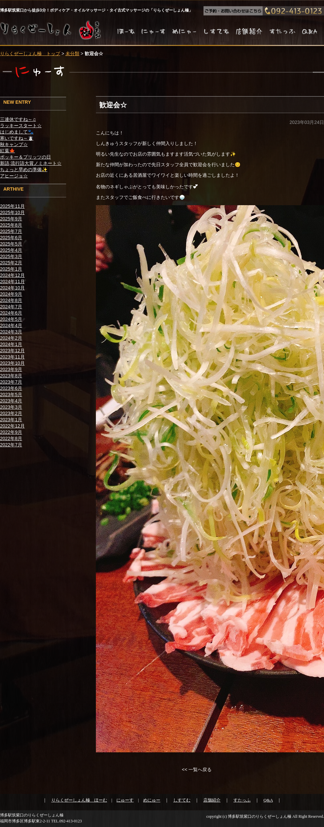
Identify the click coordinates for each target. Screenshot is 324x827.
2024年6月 (11, 313)
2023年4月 (11, 400)
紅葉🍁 (7, 150)
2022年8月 (11, 438)
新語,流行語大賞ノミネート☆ (30, 163)
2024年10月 (12, 287)
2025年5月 (11, 243)
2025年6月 (11, 237)
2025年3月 (11, 256)
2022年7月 (11, 444)
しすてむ (181, 800)
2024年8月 (11, 300)
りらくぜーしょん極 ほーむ (79, 800)
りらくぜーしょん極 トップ (30, 53)
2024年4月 (11, 325)
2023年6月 (11, 388)
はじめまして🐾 (16, 131)
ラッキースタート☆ (21, 125)
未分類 (72, 53)
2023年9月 (11, 369)
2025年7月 (11, 231)
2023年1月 (11, 419)
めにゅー (151, 800)
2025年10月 (12, 212)
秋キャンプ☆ (14, 144)
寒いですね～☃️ (16, 138)
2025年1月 (11, 269)
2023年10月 (12, 363)
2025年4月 (11, 250)
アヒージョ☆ (14, 175)
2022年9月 (11, 432)
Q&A (268, 800)
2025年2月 (11, 262)
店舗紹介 (212, 800)
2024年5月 (11, 319)
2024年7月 (11, 306)
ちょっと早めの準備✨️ (23, 169)
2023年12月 (12, 350)
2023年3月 (11, 407)
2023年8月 (11, 375)
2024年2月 (11, 338)
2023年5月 (11, 394)
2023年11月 (12, 356)
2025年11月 (12, 206)
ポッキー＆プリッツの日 (25, 157)
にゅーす (125, 800)
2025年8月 (11, 225)
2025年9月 (11, 218)
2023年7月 (11, 382)
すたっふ (242, 800)
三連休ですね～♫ (18, 119)
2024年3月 (11, 331)
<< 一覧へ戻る (197, 769)
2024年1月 (11, 344)
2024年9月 (11, 294)
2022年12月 (12, 426)
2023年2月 (11, 413)
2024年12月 (12, 275)
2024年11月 (12, 281)
